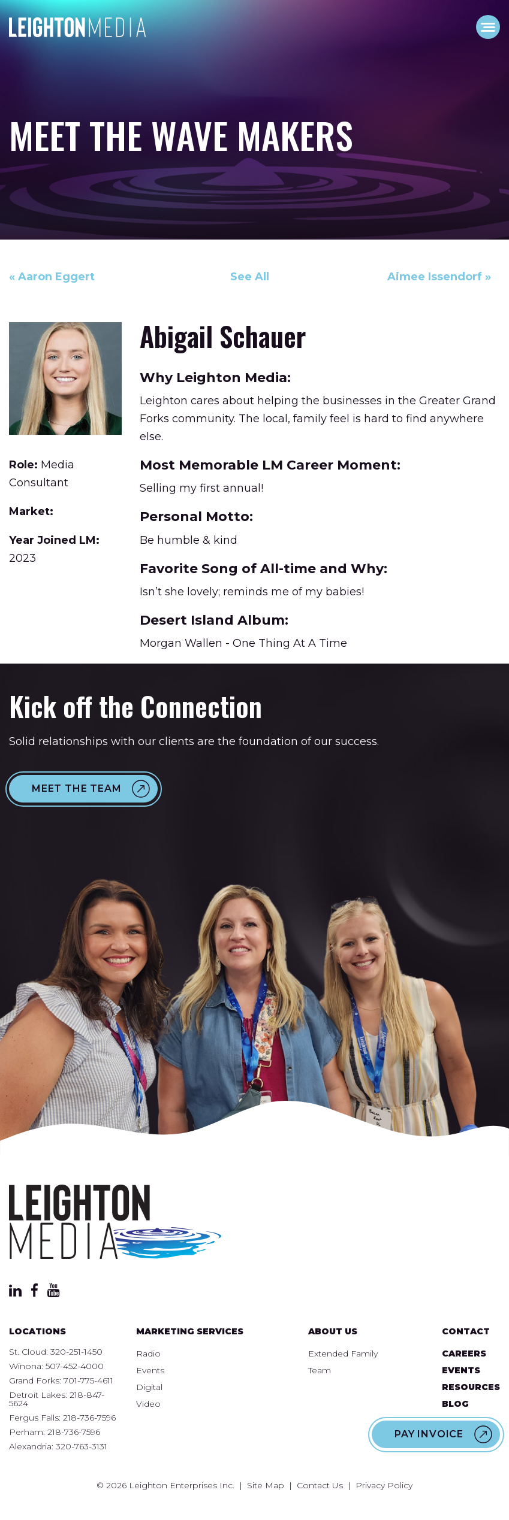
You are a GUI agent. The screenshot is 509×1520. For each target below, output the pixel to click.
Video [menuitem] (148, 1403)
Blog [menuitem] (455, 1403)
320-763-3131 (81, 1446)
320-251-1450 (76, 1351)
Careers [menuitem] (464, 1353)
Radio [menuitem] (148, 1353)
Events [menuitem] (150, 1370)
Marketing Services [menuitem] (189, 1331)
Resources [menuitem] (471, 1387)
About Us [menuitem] (332, 1331)
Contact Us (320, 1485)
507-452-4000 (75, 1366)
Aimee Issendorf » (439, 276)
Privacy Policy (384, 1485)
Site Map (265, 1485)
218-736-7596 (89, 1417)
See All (249, 276)
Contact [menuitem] (466, 1331)
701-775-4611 (88, 1380)
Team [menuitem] (319, 1370)
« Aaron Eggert (52, 276)
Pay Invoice (428, 1434)
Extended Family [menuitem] (343, 1353)
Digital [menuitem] (149, 1387)
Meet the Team (76, 788)
